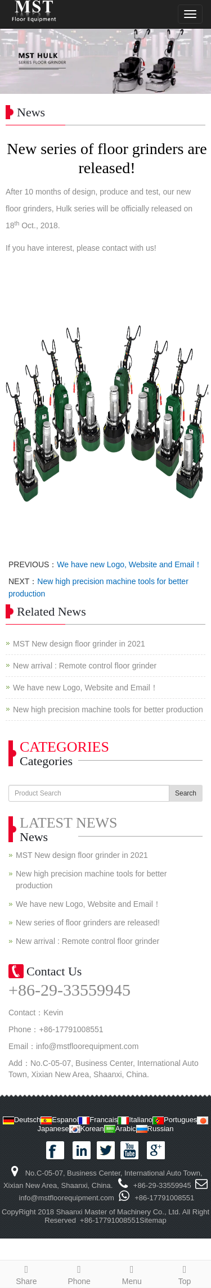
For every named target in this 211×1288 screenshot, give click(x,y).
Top (184, 1273)
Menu (132, 1273)
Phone (79, 1273)
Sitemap (153, 1220)
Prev (15, 61)
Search (185, 793)
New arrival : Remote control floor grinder (84, 665)
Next (196, 61)
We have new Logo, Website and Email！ (129, 564)
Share (26, 1273)
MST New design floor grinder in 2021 (79, 643)
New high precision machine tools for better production (108, 709)
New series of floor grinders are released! (88, 922)
